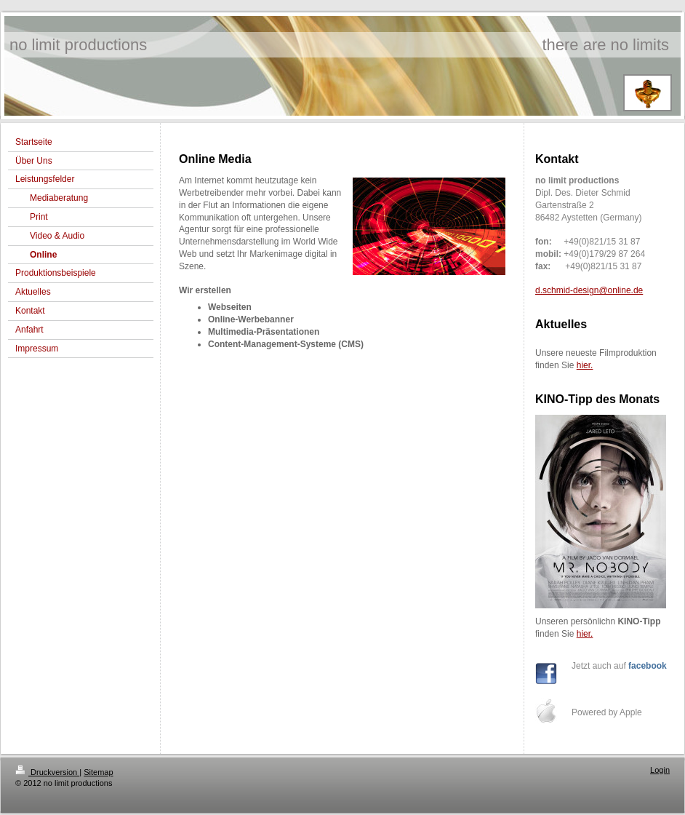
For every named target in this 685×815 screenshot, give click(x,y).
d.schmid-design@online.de (589, 290)
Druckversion (47, 772)
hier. (585, 365)
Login (660, 770)
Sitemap (98, 772)
